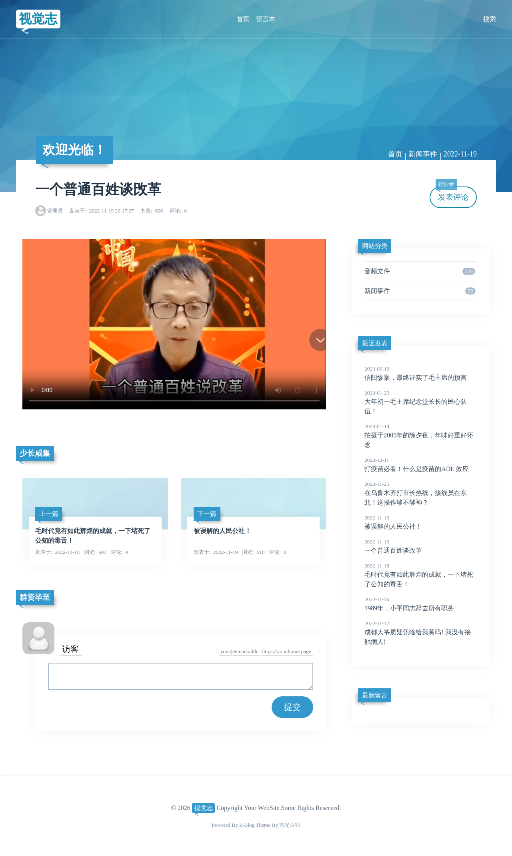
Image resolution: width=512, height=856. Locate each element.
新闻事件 (422, 154)
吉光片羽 (289, 825)
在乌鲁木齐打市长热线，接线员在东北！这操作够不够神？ (420, 493)
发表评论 (452, 193)
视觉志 (38, 19)
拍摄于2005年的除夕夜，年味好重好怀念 (420, 435)
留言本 (265, 19)
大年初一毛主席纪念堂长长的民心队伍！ (420, 402)
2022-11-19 (460, 154)
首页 (243, 19)
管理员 (55, 211)
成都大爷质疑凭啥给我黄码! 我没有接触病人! (420, 632)
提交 (292, 707)
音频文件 (419, 271)
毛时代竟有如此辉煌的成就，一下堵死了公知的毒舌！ (420, 574)
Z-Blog (246, 825)
